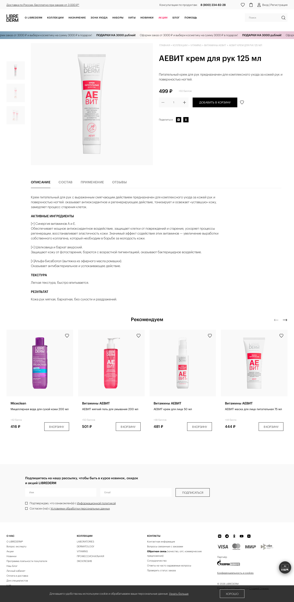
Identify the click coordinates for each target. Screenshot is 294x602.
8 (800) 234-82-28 (213, 5)
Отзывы (119, 182)
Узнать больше (179, 593)
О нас (10, 535)
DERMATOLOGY (85, 546)
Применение (92, 182)
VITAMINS (82, 551)
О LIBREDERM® (15, 541)
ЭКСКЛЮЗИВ (84, 561)
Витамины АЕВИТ (96, 403)
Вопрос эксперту (16, 546)
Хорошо (232, 594)
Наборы (117, 17)
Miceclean (18, 403)
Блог (176, 17)
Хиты (132, 17)
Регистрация (278, 5)
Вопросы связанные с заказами (165, 546)
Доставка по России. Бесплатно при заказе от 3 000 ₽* (43, 5)
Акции (10, 551)
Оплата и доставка (17, 575)
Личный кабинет (16, 570)
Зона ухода (99, 17)
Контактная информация (161, 541)
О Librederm (33, 17)
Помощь (190, 17)
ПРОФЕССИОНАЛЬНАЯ (90, 556)
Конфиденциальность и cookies (235, 572)
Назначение (77, 17)
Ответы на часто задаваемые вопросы (169, 565)
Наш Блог (12, 565)
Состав (65, 182)
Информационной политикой (96, 503)
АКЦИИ (163, 17)
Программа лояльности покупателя (27, 561)
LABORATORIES (85, 541)
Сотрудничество (157, 560)
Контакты (153, 535)
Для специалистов (17, 580)
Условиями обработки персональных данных (80, 508)
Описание (40, 182)
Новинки (147, 17)
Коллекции (55, 17)
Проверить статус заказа (161, 570)
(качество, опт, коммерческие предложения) (174, 553)
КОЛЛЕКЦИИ (84, 535)
